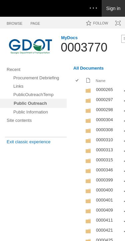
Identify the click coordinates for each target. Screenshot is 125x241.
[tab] (14, 22)
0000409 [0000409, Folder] (104, 210)
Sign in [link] (113, 8)
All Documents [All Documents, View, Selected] (88, 68)
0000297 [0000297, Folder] (104, 99)
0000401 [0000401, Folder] (104, 200)
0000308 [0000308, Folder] (104, 129)
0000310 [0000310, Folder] (104, 139)
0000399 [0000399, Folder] (104, 179)
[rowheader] (78, 90)
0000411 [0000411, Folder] (104, 220)
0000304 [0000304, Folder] (104, 119)
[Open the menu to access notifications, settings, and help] (93, 8)
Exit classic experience (29, 141)
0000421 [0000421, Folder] (104, 230)
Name (100, 81)
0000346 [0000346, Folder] (104, 169)
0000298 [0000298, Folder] (104, 109)
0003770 (84, 47)
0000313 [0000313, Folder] (104, 149)
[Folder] (88, 91)
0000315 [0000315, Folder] (104, 159)
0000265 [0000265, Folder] (104, 89)
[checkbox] (77, 81)
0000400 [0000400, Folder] (104, 189)
